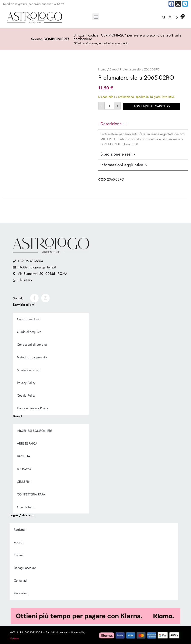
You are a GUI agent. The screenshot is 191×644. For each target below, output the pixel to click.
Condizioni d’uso (28, 318)
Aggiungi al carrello (152, 105)
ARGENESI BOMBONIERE (34, 430)
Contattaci (20, 580)
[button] (95, 16)
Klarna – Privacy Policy (32, 407)
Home (102, 69)
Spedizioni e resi (28, 369)
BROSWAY (24, 468)
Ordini (18, 554)
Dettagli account (25, 567)
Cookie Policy (26, 395)
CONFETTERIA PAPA (31, 493)
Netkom (14, 638)
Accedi (18, 541)
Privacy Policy (26, 382)
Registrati (20, 529)
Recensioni (21, 592)
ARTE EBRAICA (27, 443)
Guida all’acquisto (29, 331)
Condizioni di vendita (32, 344)
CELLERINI (24, 481)
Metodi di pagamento (32, 356)
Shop (113, 69)
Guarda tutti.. (26, 506)
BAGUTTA (23, 455)
